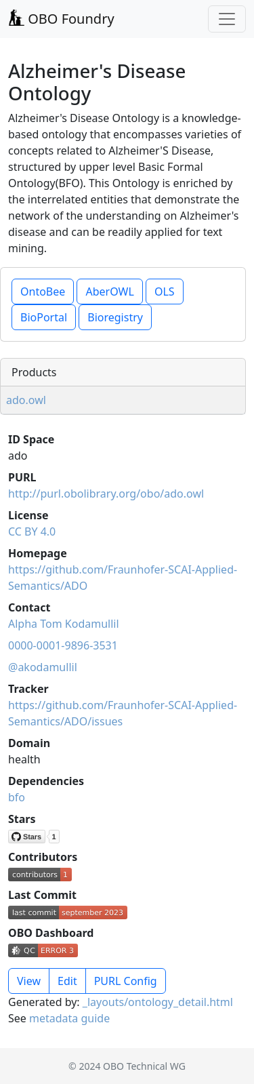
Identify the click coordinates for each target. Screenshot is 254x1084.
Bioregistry (115, 317)
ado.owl (26, 400)
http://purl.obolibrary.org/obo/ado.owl (106, 493)
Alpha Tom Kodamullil (63, 623)
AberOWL (109, 291)
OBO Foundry (61, 18)
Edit (67, 980)
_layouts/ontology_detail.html (158, 1002)
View (29, 980)
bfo (16, 797)
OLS (164, 291)
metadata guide (69, 1018)
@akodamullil (42, 667)
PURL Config (125, 980)
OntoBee (42, 291)
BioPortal (43, 317)
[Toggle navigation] (227, 19)
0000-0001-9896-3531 (63, 645)
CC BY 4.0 (32, 531)
